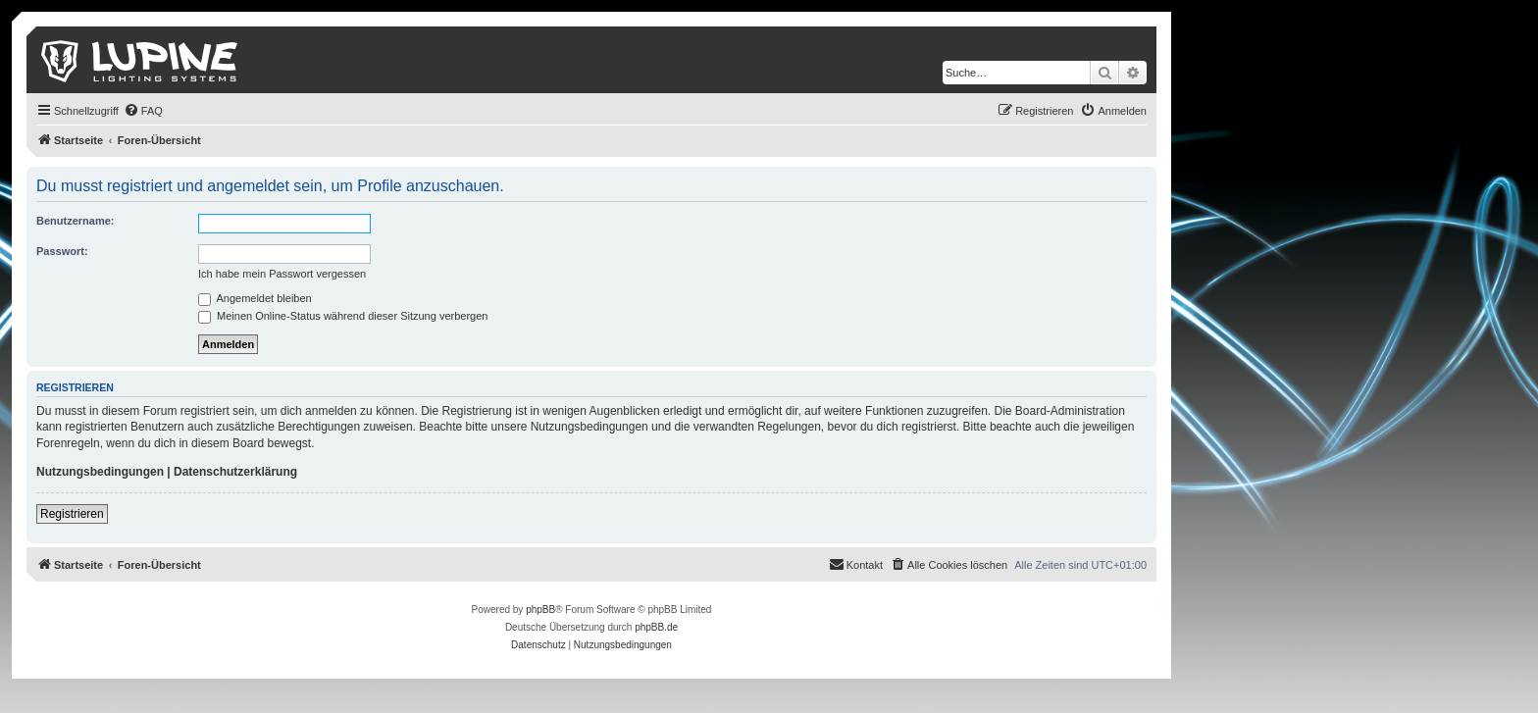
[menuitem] (143, 111)
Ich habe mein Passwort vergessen (282, 274)
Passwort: (62, 251)
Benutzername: (75, 221)
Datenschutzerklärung (235, 472)
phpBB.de (656, 627)
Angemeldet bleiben (255, 298)
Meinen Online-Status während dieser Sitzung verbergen (342, 316)
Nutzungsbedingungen (100, 472)
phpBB (540, 609)
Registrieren (72, 514)
